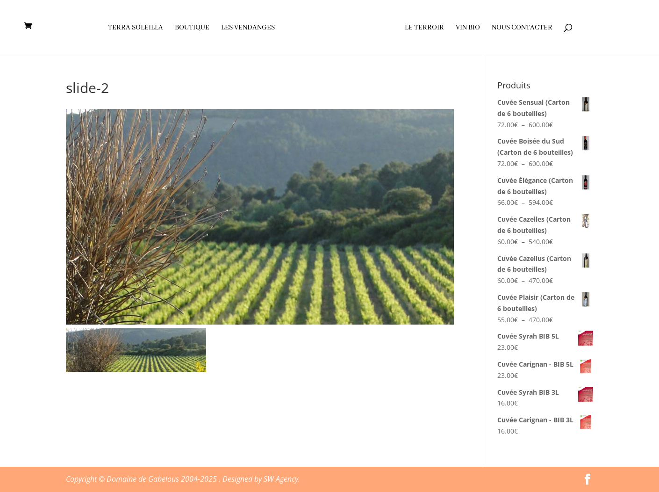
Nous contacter (522, 28)
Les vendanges (248, 28)
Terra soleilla (135, 28)
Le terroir (424, 28)
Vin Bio (468, 28)
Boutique (192, 28)
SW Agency (281, 479)
